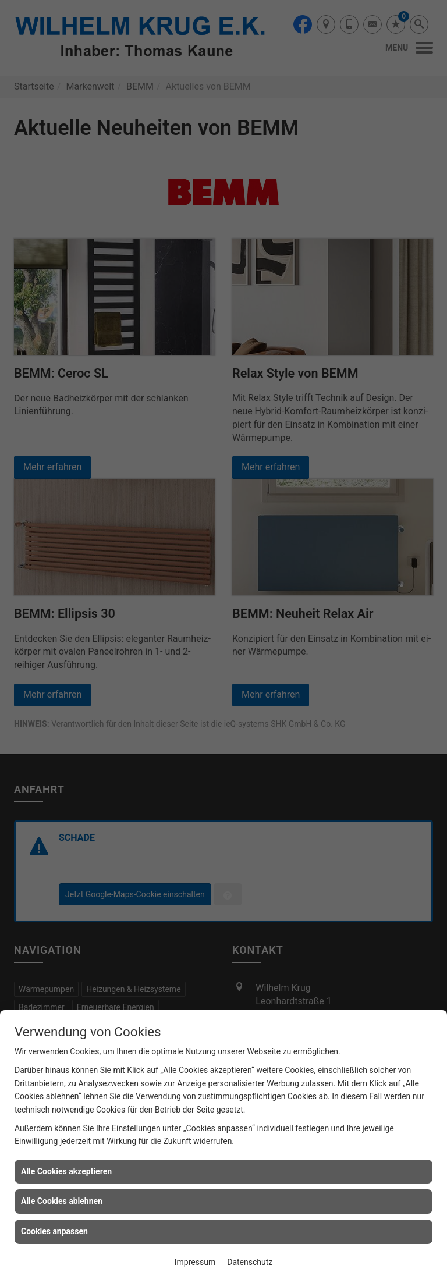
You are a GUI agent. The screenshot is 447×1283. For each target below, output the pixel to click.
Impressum (195, 1262)
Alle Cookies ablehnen (61, 1201)
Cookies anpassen (54, 1231)
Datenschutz (249, 1262)
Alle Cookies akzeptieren (66, 1171)
